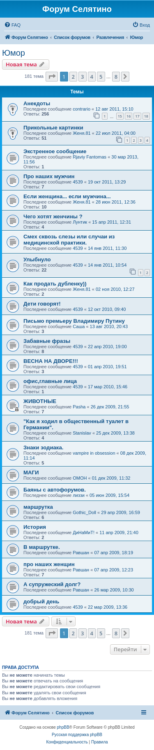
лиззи (79, 495)
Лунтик (80, 222)
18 (146, 116)
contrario (81, 108)
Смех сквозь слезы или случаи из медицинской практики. (69, 239)
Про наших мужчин (48, 176)
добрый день (41, 601)
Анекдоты (36, 103)
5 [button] (100, 76)
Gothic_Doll (84, 512)
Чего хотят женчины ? (53, 216)
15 (120, 116)
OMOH (80, 478)
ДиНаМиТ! (83, 532)
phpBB (63, 727)
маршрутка (38, 507)
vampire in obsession (94, 453)
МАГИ (31, 472)
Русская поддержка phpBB (77, 734)
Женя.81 (81, 133)
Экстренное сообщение (54, 151)
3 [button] (82, 76)
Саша (79, 326)
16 (128, 116)
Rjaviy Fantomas (89, 156)
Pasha (79, 406)
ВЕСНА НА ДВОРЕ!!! (50, 361)
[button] (52, 77)
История (34, 527)
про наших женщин (49, 564)
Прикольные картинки (53, 128)
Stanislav (82, 433)
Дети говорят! (42, 304)
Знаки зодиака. (43, 447)
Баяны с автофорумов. (54, 490)
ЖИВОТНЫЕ (39, 401)
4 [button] (91, 76)
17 (137, 116)
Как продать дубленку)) (55, 284)
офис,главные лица (50, 381)
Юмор (13, 52)
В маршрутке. (41, 547)
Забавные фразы (46, 341)
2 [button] (73, 76)
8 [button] (116, 76)
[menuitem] (12, 25)
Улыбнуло (37, 259)
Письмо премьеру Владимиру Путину (74, 321)
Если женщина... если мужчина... (67, 196)
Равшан (81, 552)
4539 (78, 181)
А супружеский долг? (51, 584)
